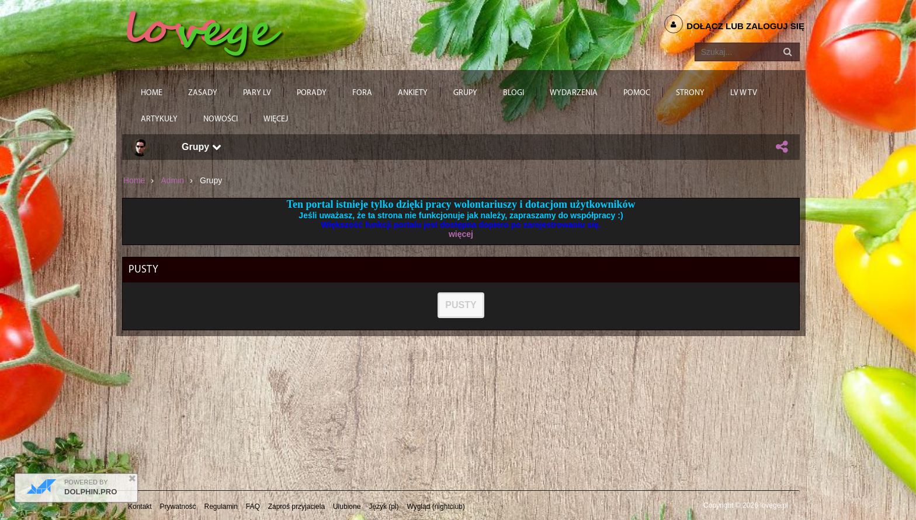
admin (172, 180)
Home (134, 180)
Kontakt (140, 506)
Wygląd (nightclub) (435, 506)
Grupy (201, 147)
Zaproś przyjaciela (296, 506)
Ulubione (346, 506)
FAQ (253, 506)
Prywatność (178, 506)
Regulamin (221, 506)
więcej (461, 234)
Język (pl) (383, 506)
